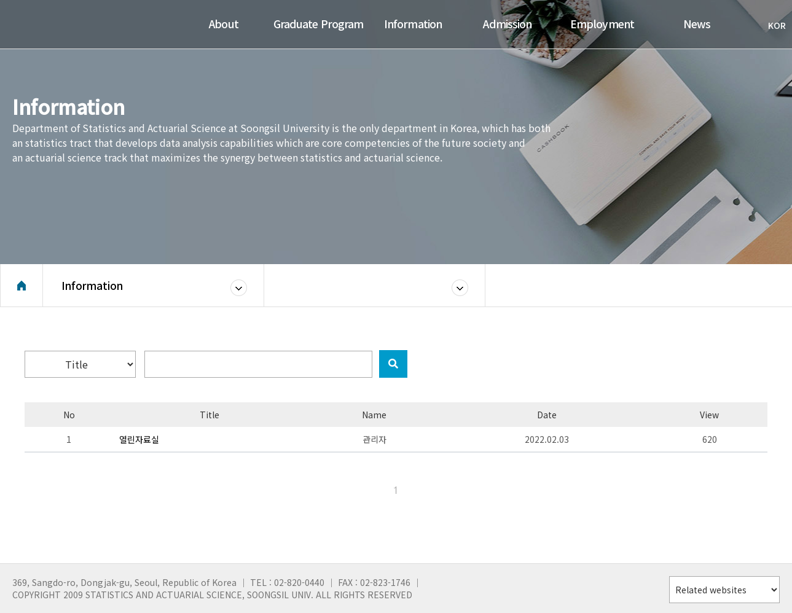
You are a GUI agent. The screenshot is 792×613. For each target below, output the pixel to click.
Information (92, 285)
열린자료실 (139, 439)
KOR (771, 25)
